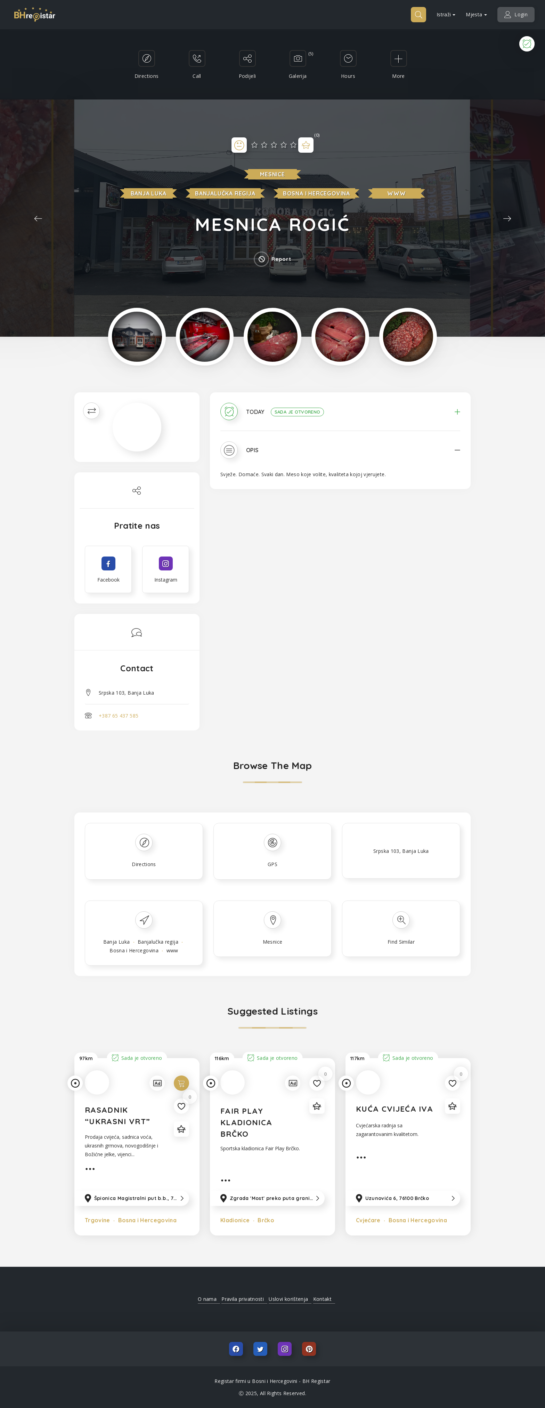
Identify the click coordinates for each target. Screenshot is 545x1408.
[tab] (340, 417)
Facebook (236, 1349)
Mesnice (272, 174)
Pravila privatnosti (242, 1299)
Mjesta (476, 14)
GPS (272, 864)
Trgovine (97, 1220)
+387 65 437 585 (118, 715)
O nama (207, 1299)
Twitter (260, 1349)
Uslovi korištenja (288, 1299)
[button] (340, 417)
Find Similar (401, 941)
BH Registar (316, 1381)
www (396, 193)
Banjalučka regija (225, 193)
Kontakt (322, 1299)
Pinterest (309, 1349)
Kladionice (235, 1220)
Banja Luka (148, 193)
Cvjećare (368, 1220)
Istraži (446, 14)
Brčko (265, 1220)
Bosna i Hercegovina (316, 193)
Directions (144, 864)
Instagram (285, 1349)
